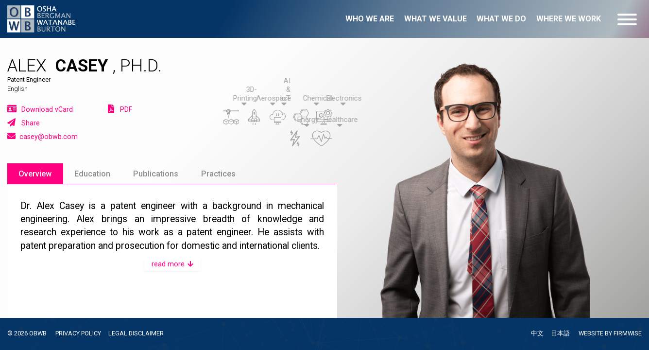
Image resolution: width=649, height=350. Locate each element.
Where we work (568, 18)
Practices (218, 173)
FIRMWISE (628, 333)
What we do (501, 18)
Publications (155, 173)
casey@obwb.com (42, 136)
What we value (435, 18)
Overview (34, 173)
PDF (120, 109)
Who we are (369, 18)
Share (23, 122)
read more (172, 264)
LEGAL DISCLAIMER (136, 333)
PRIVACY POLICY (78, 333)
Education (92, 173)
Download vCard (40, 109)
